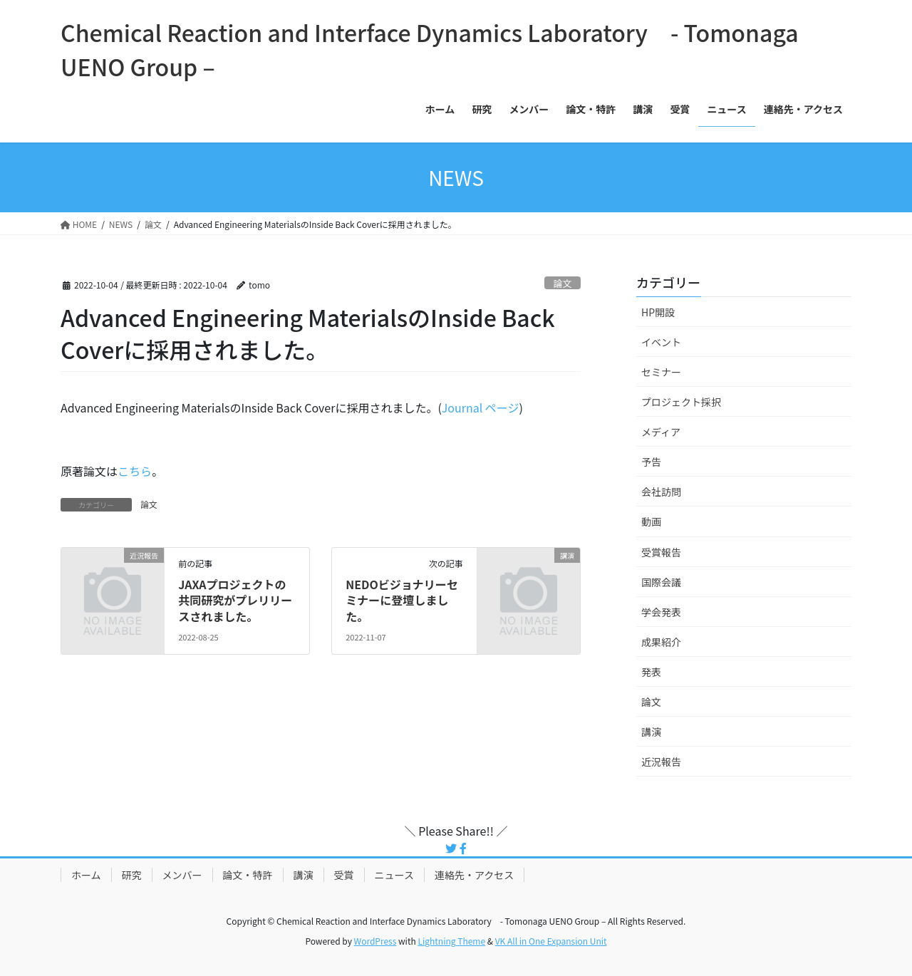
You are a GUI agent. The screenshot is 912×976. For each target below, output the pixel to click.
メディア (660, 432)
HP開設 (658, 312)
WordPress (375, 941)
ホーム (86, 875)
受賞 (344, 875)
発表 (651, 672)
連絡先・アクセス (474, 875)
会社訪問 (661, 491)
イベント (661, 342)
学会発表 (661, 612)
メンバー (182, 875)
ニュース (394, 875)
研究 (132, 875)
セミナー (661, 372)
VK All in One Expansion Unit (551, 941)
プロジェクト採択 (681, 402)
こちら (135, 470)
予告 (651, 462)
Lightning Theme (451, 941)
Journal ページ (480, 407)
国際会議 (661, 582)
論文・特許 (248, 875)
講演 (651, 732)
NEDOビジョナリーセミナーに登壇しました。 (402, 600)
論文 (563, 283)
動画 (651, 521)
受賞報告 (661, 552)
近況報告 (661, 761)
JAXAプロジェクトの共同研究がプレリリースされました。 (235, 600)
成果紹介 (661, 642)
